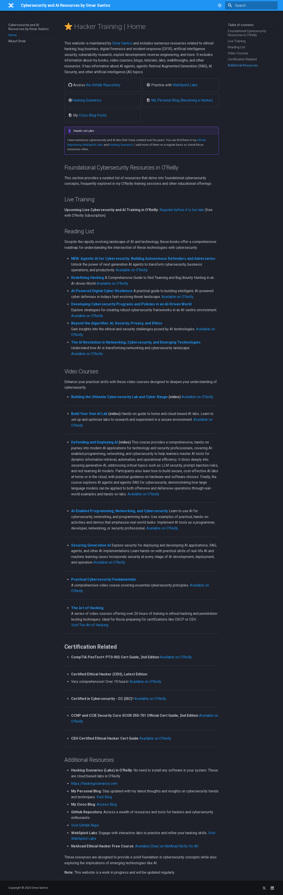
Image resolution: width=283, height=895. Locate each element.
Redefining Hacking (87, 278)
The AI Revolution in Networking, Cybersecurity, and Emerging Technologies (136, 342)
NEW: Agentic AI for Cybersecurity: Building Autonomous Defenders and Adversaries (143, 258)
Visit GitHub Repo (85, 825)
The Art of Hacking (87, 608)
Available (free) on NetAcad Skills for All (166, 846)
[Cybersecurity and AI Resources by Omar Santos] (11, 5)
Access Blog (107, 804)
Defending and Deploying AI (94, 442)
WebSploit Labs (185, 85)
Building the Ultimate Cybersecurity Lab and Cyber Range (119, 397)
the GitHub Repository (103, 85)
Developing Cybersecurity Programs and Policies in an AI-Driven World (131, 304)
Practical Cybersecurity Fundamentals (103, 579)
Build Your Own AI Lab (89, 414)
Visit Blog (104, 797)
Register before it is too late (182, 210)
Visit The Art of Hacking (89, 625)
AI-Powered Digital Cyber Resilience (102, 291)
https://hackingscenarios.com (94, 783)
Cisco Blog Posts (93, 115)
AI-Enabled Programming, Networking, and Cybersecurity (119, 511)
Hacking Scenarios (86, 100)
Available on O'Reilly (132, 270)
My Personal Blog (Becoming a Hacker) (182, 100)
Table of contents (241, 25)
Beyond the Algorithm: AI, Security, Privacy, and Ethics (116, 323)
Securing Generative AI (91, 545)
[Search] (251, 5)
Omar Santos (122, 43)
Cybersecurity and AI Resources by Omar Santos (28, 27)
